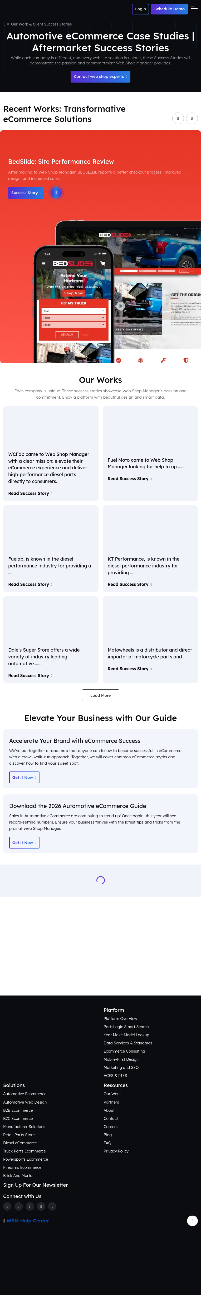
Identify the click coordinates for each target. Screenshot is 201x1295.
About (109, 1110)
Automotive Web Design (25, 1102)
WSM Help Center (28, 1221)
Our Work (112, 1093)
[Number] (127, 9)
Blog (108, 1134)
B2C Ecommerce (18, 1118)
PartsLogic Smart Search (126, 1026)
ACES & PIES (115, 1075)
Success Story (26, 192)
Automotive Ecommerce (24, 1093)
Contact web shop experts (100, 76)
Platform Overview (120, 1018)
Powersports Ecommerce (25, 1159)
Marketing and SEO (121, 1067)
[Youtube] (52, 1206)
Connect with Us (101, 977)
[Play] (56, 192)
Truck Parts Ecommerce (24, 1151)
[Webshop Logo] (29, 9)
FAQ (107, 1142)
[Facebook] (7, 1206)
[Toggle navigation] (193, 9)
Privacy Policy (116, 1151)
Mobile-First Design (121, 1059)
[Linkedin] (41, 1206)
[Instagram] (30, 1206)
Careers (111, 1126)
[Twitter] (18, 1206)
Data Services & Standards (128, 1042)
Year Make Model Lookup (126, 1034)
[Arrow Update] (192, 1221)
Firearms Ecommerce (22, 1167)
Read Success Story (30, 493)
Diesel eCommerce (20, 1142)
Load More (100, 695)
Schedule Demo (169, 8)
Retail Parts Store (19, 1134)
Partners (111, 1102)
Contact (111, 1118)
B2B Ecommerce (18, 1110)
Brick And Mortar (18, 1175)
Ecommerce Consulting (124, 1051)
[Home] (4, 24)
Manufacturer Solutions (24, 1126)
